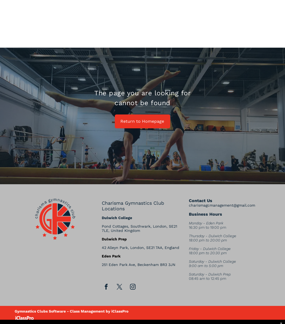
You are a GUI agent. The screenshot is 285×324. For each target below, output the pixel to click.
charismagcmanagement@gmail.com (222, 205)
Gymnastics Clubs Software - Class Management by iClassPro (71, 311)
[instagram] (132, 288)
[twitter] (119, 288)
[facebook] (106, 288)
